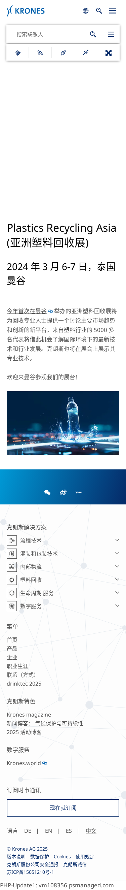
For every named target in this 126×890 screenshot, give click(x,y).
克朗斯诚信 (75, 864)
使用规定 (85, 856)
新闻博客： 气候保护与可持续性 (45, 723)
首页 (12, 640)
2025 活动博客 (24, 732)
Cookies (62, 856)
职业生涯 (17, 666)
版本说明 (16, 856)
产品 (12, 648)
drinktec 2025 (24, 683)
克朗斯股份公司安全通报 (32, 864)
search (85, 11)
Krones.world (24, 763)
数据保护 (39, 856)
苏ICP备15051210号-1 (30, 872)
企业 (12, 657)
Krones (43, 11)
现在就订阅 (63, 808)
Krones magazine (29, 714)
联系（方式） (23, 675)
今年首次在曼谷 (27, 311)
